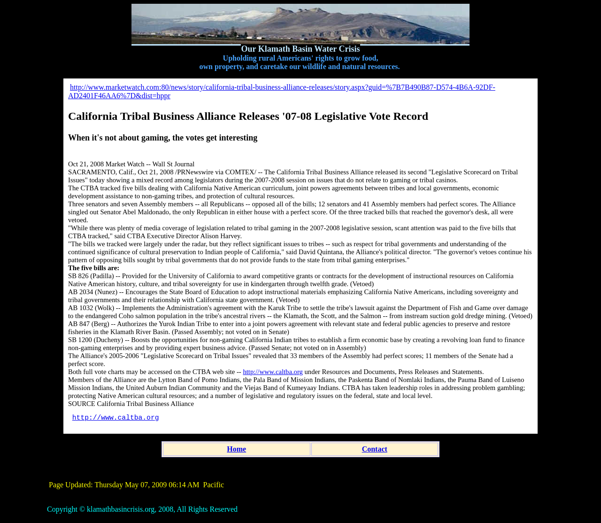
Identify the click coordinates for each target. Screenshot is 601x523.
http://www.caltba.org (272, 371)
